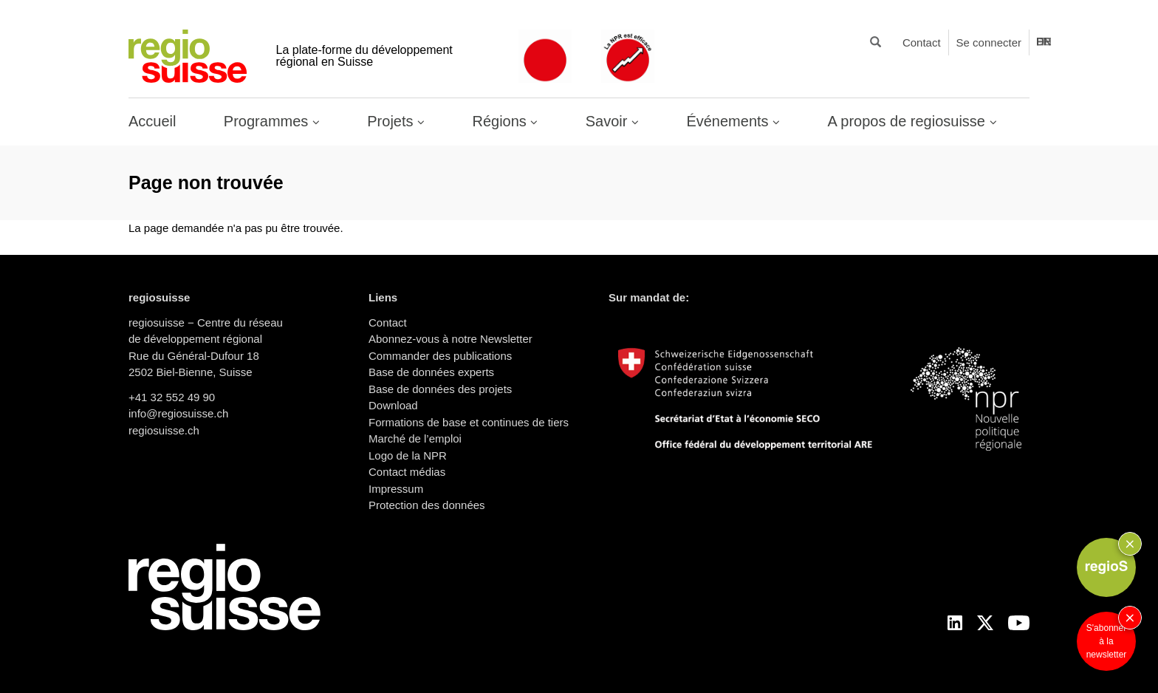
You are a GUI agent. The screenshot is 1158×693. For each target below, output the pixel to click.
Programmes (268, 121)
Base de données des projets (440, 389)
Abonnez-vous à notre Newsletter (450, 338)
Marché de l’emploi (415, 438)
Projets (392, 121)
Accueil (152, 121)
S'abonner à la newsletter (1106, 641)
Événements (729, 121)
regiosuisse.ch (164, 430)
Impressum (396, 488)
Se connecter (988, 42)
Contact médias (407, 471)
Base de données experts (431, 372)
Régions (501, 121)
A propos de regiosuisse (909, 121)
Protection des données (427, 505)
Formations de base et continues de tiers (469, 422)
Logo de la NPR (408, 455)
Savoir (608, 121)
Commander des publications (440, 355)
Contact (921, 42)
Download (393, 405)
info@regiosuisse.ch (178, 413)
